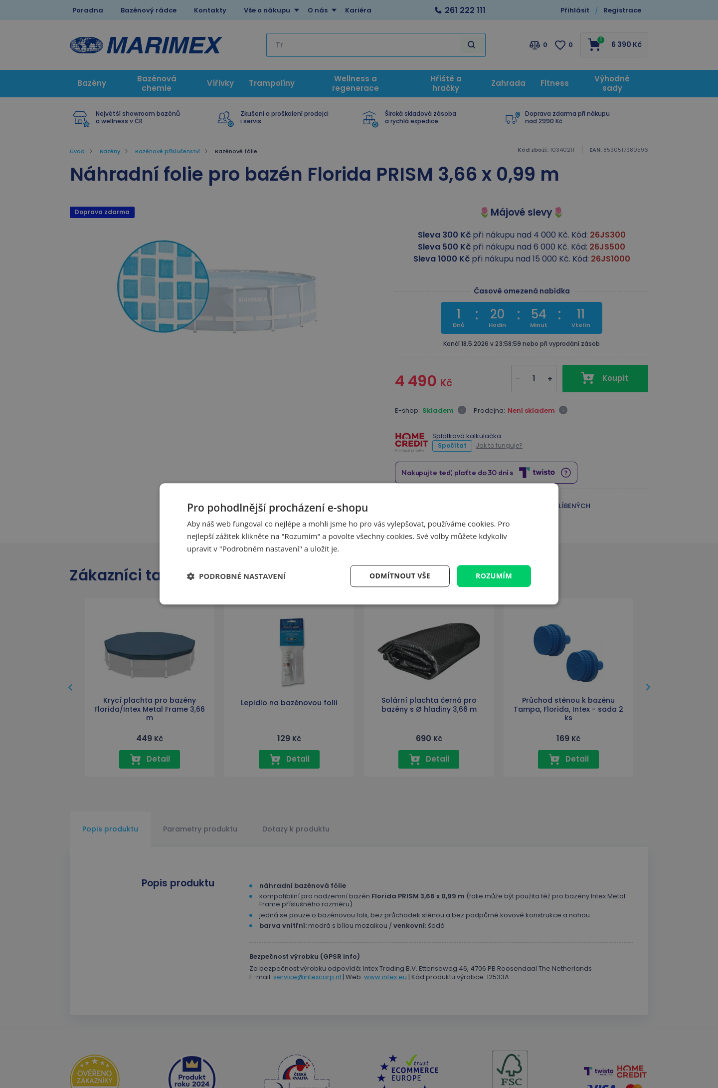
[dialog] (359, 543)
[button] (236, 575)
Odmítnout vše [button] (399, 575)
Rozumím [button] (494, 575)
